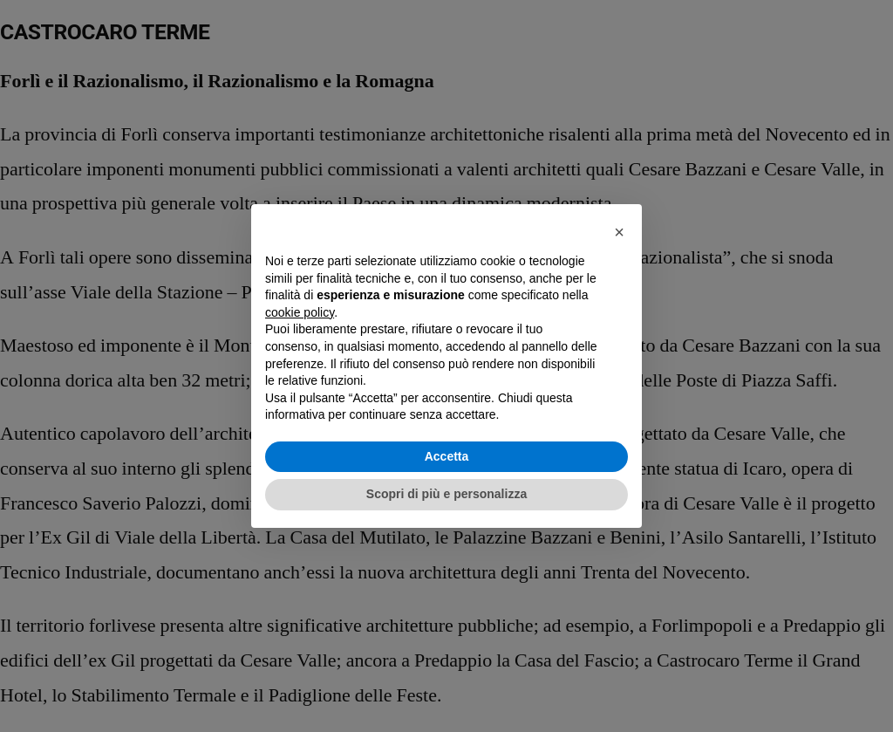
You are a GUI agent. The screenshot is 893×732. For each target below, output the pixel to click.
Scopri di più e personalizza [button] (446, 494)
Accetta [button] (447, 456)
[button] (619, 232)
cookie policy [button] (299, 312)
